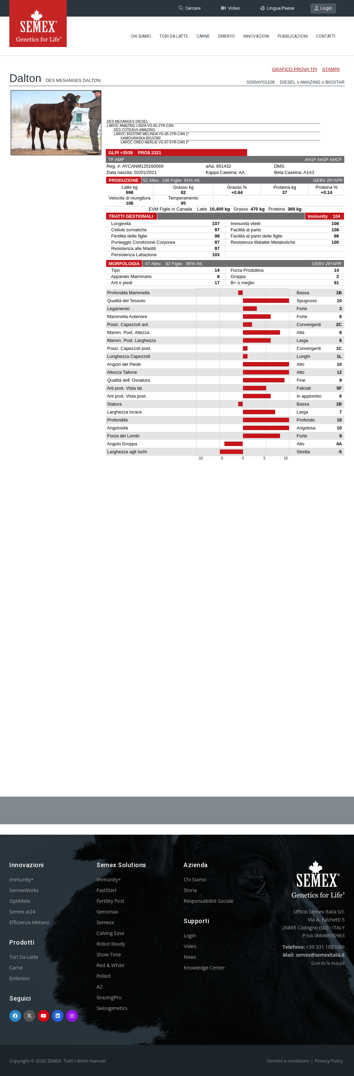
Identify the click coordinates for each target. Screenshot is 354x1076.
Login (323, 8)
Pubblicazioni (293, 36)
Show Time (108, 954)
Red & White (110, 965)
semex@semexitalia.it (320, 955)
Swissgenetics (111, 1008)
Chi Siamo (141, 36)
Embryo (226, 36)
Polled (103, 976)
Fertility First (110, 901)
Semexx (105, 922)
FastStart (106, 890)
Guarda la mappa (328, 963)
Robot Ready (110, 943)
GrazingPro (109, 997)
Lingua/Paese (277, 8)
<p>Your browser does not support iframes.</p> (177, 407)
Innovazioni (256, 36)
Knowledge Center (204, 967)
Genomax (107, 911)
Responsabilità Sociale (208, 901)
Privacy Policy (329, 1061)
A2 (99, 986)
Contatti (325, 36)
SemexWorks (24, 890)
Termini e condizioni (288, 1061)
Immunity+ (21, 879)
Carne (203, 36)
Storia (190, 890)
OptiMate (19, 901)
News (190, 957)
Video (230, 8)
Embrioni (19, 978)
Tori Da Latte (173, 36)
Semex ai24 (22, 911)
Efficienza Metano (29, 922)
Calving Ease (110, 933)
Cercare (190, 8)
